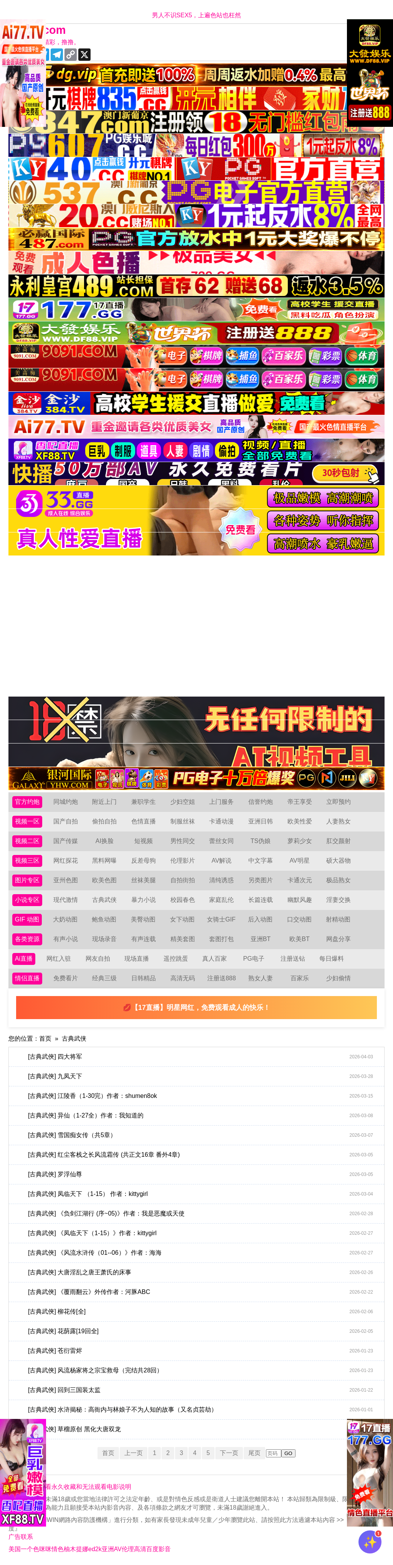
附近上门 (104, 801)
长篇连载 (260, 899)
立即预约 (338, 801)
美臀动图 (143, 919)
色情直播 (143, 821)
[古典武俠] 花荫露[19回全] (200, 1331)
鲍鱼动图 (104, 919)
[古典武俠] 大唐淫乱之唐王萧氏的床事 (200, 1272)
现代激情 (65, 899)
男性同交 (182, 841)
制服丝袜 (182, 821)
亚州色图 (65, 880)
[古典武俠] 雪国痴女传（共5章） (200, 1135)
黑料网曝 (104, 860)
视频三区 (27, 860)
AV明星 (299, 860)
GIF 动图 (27, 919)
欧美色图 (104, 880)
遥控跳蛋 (175, 958)
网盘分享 (338, 939)
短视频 (143, 841)
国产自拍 (65, 821)
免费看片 (65, 978)
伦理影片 (182, 860)
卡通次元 (299, 880)
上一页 (133, 1453)
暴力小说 (143, 899)
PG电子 (253, 958)
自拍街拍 (182, 880)
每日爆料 (331, 958)
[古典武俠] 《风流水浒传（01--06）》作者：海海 (200, 1252)
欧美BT (299, 939)
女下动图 (182, 919)
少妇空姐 (182, 801)
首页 (45, 1038)
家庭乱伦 (221, 899)
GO (288, 1453)
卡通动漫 (221, 821)
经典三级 (104, 978)
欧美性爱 (299, 821)
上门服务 (221, 801)
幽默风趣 (299, 899)
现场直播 (136, 958)
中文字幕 (260, 860)
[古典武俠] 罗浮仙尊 (200, 1174)
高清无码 (182, 978)
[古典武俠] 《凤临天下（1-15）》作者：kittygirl (200, 1233)
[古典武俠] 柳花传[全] (200, 1311)
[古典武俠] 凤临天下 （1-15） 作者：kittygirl (200, 1194)
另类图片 (260, 880)
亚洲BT (261, 939)
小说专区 (27, 899)
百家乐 (300, 978)
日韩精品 (143, 978)
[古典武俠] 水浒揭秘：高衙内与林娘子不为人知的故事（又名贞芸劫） (200, 1409)
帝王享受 (299, 801)
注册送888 (221, 978)
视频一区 (27, 821)
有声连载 (143, 939)
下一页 (229, 1453)
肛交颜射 (338, 841)
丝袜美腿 (143, 880)
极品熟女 (338, 880)
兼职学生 (143, 801)
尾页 (254, 1453)
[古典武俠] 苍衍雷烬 (200, 1350)
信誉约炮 (260, 801)
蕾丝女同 (221, 841)
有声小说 (65, 939)
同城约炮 (65, 801)
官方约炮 (27, 801)
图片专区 (27, 880)
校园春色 (182, 899)
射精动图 (338, 919)
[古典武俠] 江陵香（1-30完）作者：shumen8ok (200, 1096)
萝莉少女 (299, 841)
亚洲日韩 (260, 821)
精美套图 (182, 939)
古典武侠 (104, 899)
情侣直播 (27, 978)
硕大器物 (338, 860)
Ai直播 (24, 958)
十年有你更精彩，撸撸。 (46, 42)
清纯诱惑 (221, 880)
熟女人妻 (260, 978)
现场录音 (104, 939)
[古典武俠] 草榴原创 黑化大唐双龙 (200, 1429)
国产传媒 (65, 841)
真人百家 (214, 958)
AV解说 (221, 860)
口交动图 (299, 919)
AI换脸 (105, 841)
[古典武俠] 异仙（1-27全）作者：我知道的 (200, 1115)
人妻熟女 (338, 821)
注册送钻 (293, 958)
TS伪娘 (261, 841)
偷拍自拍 (104, 821)
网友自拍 (98, 958)
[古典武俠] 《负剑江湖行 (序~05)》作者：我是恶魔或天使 (200, 1213)
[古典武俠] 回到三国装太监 (200, 1390)
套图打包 (221, 939)
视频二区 (27, 841)
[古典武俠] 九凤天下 (200, 1076)
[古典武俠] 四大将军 (200, 1056)
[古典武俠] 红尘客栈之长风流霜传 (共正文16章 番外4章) (200, 1154)
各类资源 (27, 939)
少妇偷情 (338, 978)
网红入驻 (58, 958)
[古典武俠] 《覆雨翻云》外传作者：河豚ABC (200, 1292)
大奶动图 (65, 919)
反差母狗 (143, 860)
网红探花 (65, 860)
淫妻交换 (338, 899)
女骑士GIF (221, 919)
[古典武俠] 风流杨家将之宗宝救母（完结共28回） (200, 1370)
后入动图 (260, 919)
